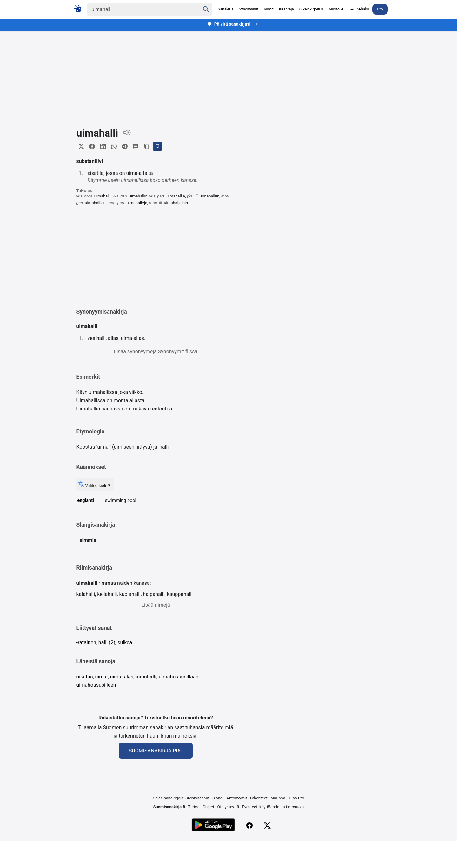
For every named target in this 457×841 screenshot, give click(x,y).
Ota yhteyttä (228, 807)
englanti (85, 501)
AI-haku (359, 9)
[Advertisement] (228, 74)
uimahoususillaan (178, 677)
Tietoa (194, 807)
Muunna (277, 798)
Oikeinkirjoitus (311, 9)
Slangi (217, 798)
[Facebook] (249, 826)
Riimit (269, 9)
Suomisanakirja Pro (155, 751)
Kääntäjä (286, 9)
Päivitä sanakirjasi (233, 24)
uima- (101, 677)
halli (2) (106, 643)
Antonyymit (237, 798)
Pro (380, 9)
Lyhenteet (259, 798)
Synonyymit (249, 9)
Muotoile (335, 9)
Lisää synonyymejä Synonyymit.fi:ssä (155, 352)
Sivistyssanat (197, 798)
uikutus (84, 677)
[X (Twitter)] (267, 826)
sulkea (124, 643)
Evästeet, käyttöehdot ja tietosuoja (273, 807)
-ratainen (86, 643)
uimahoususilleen (96, 685)
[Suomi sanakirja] (79, 8)
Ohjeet (208, 807)
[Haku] (138, 9)
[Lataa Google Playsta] (213, 826)
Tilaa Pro (296, 798)
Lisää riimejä (155, 606)
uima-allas (121, 677)
